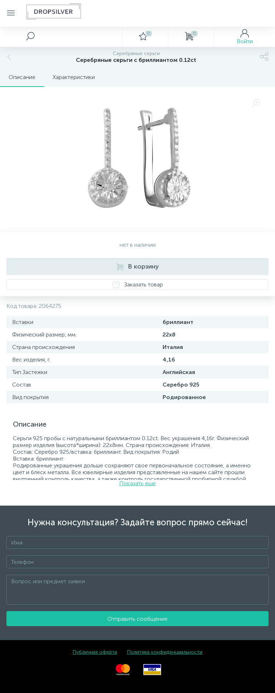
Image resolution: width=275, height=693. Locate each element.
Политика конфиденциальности (164, 652)
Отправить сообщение (137, 618)
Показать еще (137, 483)
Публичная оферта (95, 652)
